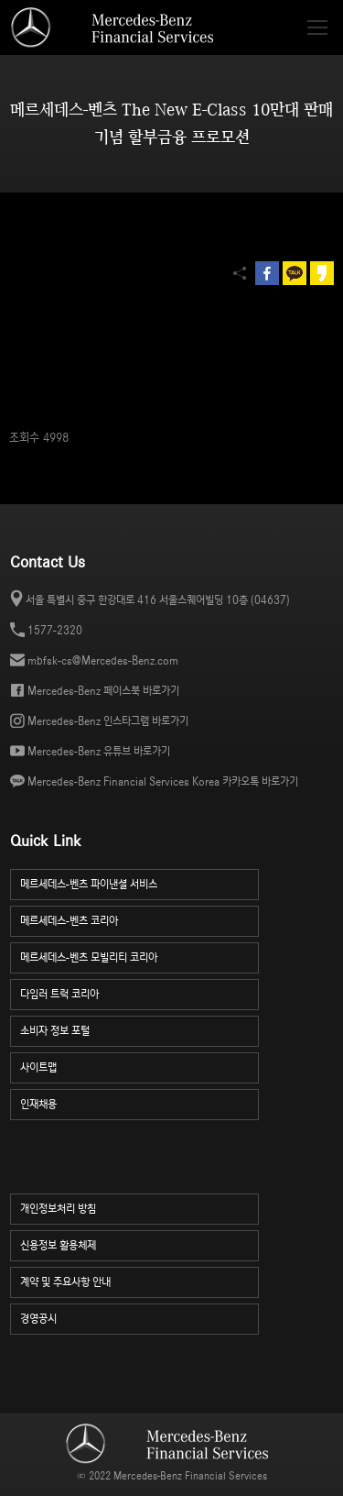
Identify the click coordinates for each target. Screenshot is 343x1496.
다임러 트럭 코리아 (140, 992)
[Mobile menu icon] (317, 27)
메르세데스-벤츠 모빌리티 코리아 (140, 955)
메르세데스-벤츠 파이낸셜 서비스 (140, 882)
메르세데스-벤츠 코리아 (140, 919)
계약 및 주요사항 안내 (140, 1280)
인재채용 (140, 1102)
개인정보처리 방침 (140, 1207)
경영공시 (140, 1317)
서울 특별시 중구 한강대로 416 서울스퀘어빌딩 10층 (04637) (158, 600)
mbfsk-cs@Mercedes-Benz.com (102, 660)
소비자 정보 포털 (140, 1029)
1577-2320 (54, 630)
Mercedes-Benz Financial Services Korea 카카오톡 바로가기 (162, 781)
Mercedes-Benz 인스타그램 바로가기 (107, 721)
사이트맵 (140, 1065)
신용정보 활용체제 (140, 1243)
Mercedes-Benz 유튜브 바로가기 (98, 751)
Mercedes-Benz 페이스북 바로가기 (103, 691)
